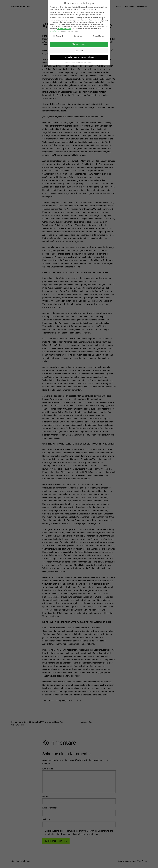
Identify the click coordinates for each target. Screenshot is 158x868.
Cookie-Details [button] (69, 61)
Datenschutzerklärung (64, 28)
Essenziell (58, 35)
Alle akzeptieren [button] (79, 43)
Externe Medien (97, 35)
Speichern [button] (79, 50)
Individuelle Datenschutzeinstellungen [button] (78, 56)
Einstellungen (54, 30)
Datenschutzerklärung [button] (80, 61)
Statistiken (76, 35)
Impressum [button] (90, 61)
